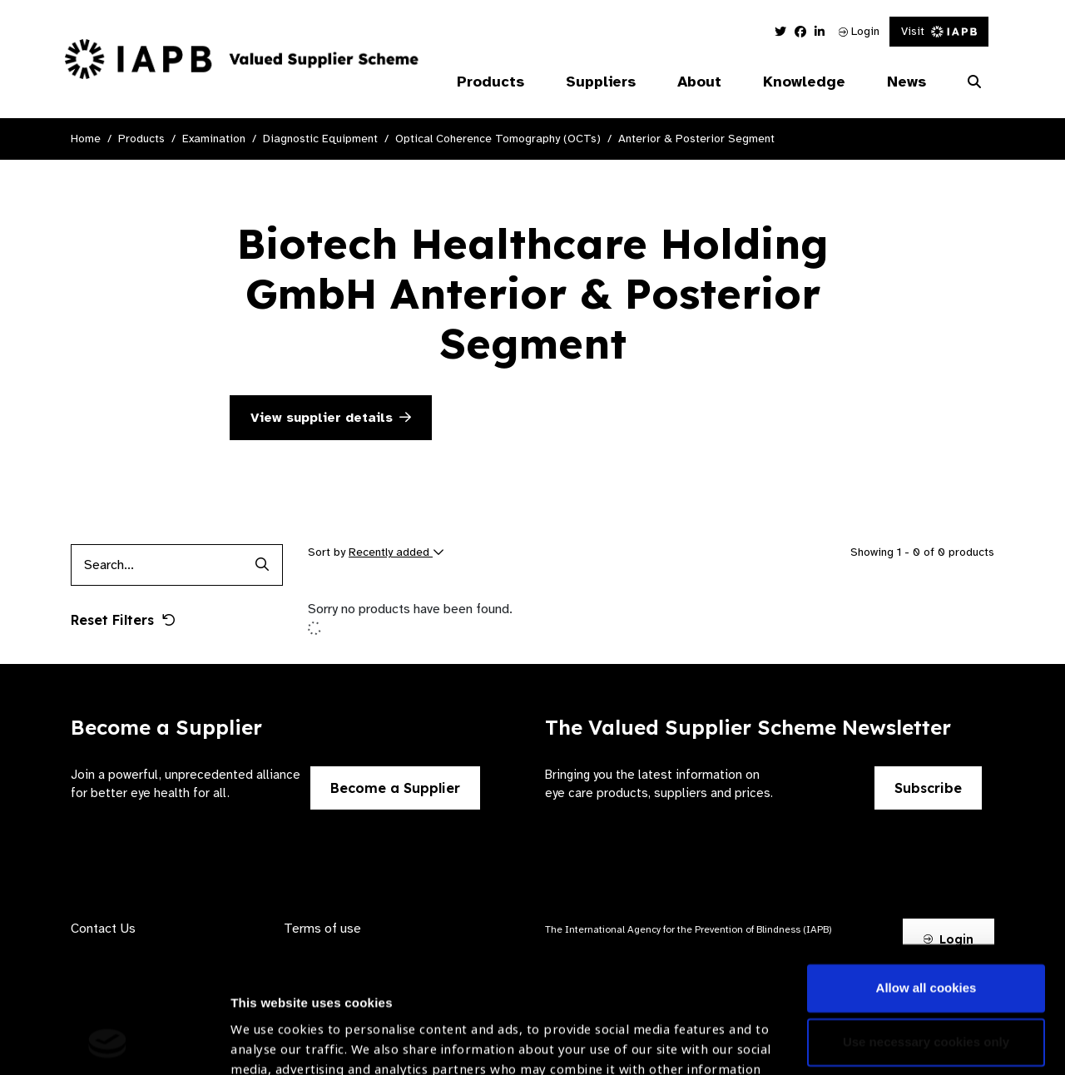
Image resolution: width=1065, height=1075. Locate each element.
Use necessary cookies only (926, 924)
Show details (269, 1025)
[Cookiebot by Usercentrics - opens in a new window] (108, 1042)
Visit (939, 31)
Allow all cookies (926, 870)
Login (859, 31)
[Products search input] (156, 565)
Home (86, 138)
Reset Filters (123, 620)
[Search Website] (974, 82)
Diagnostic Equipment (320, 138)
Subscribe (928, 788)
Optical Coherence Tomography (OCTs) (498, 138)
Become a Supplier (395, 788)
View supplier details (330, 417)
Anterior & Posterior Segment (696, 138)
